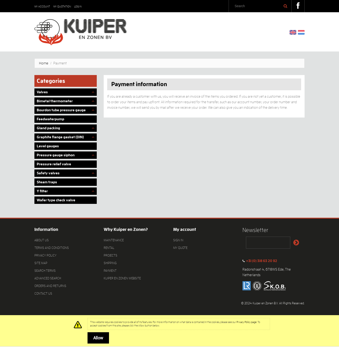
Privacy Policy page (246, 322)
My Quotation (62, 6)
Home (43, 63)
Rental (109, 247)
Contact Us (43, 293)
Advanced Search (47, 278)
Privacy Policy (45, 255)
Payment (110, 270)
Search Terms (45, 270)
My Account (42, 6)
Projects (110, 255)
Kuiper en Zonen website (122, 278)
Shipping (110, 263)
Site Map (40, 263)
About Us (41, 240)
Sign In (178, 240)
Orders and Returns (50, 285)
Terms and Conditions (51, 247)
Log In (78, 6)
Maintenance (114, 240)
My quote (180, 247)
